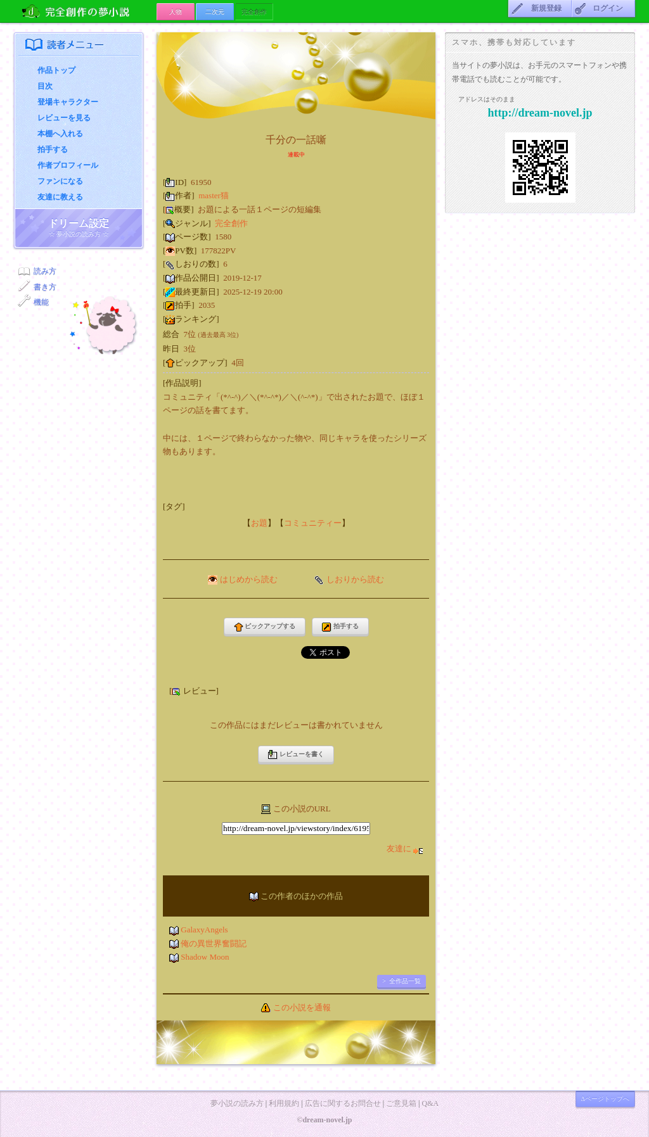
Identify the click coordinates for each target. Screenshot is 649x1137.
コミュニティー (313, 523)
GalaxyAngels (204, 929)
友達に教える (60, 197)
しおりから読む (355, 579)
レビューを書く (296, 754)
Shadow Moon (205, 957)
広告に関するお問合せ (343, 1103)
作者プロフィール (67, 165)
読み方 (45, 271)
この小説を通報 (302, 1007)
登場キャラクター (67, 102)
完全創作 (231, 223)
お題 (259, 523)
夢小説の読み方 (237, 1103)
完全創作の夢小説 (85, 11)
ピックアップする (265, 627)
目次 (45, 86)
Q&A (430, 1103)
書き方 (45, 287)
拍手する (52, 149)
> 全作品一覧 (401, 980)
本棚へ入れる (60, 133)
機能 (41, 302)
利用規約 (284, 1103)
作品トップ (56, 70)
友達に (405, 848)
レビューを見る (64, 117)
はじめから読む (249, 579)
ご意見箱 (401, 1103)
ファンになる (60, 181)
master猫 (213, 195)
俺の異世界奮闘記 (214, 943)
